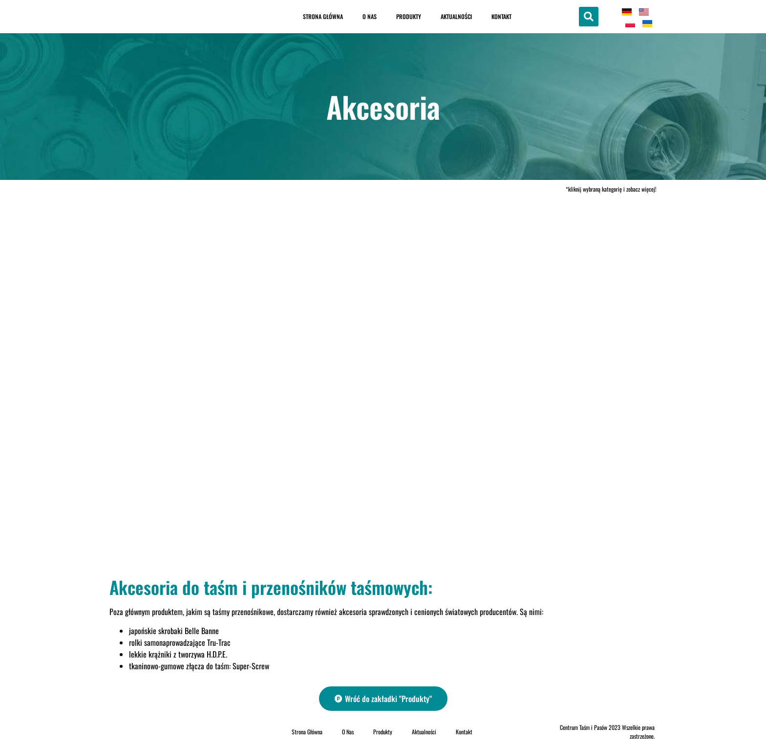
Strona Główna (323, 16)
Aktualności (456, 16)
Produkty (408, 16)
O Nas (369, 16)
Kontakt (501, 16)
